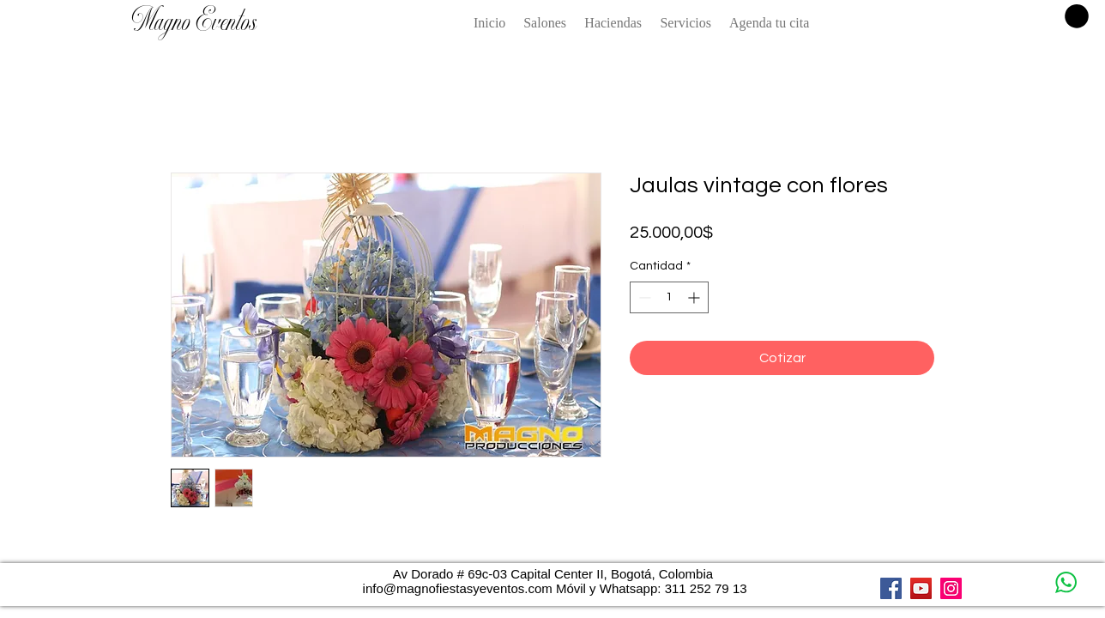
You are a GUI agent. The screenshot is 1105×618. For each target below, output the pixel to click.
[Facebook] (891, 588)
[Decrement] (643, 297)
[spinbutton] (669, 297)
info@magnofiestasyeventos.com (457, 588)
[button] (1077, 16)
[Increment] (695, 297)
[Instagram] (951, 588)
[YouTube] (921, 588)
